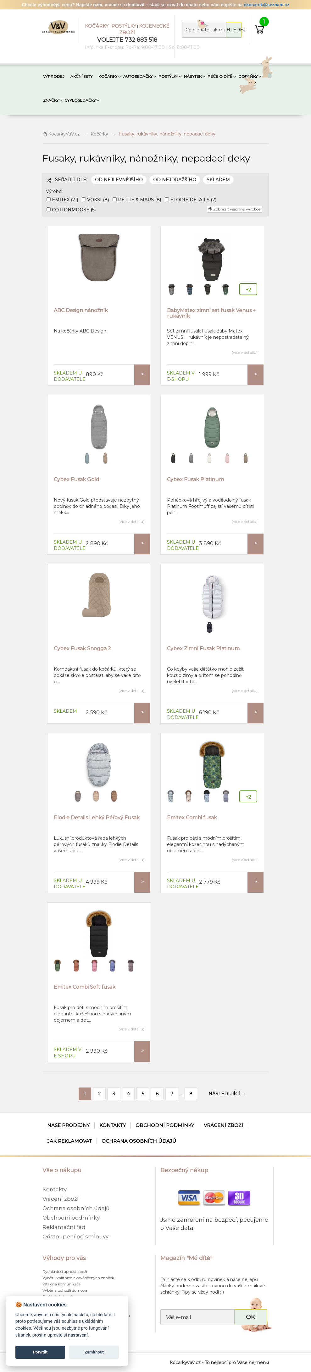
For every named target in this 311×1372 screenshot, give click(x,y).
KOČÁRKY (96, 26)
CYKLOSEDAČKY (80, 100)
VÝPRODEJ (53, 76)
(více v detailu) (245, 352)
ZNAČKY (50, 100)
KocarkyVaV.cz (61, 134)
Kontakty (112, 1125)
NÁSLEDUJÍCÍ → (227, 1094)
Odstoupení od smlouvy (75, 1236)
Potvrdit (40, 1352)
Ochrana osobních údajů (139, 1141)
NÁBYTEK (193, 76)
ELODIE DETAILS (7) (193, 200)
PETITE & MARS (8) (139, 200)
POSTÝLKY (123, 26)
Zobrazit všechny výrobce (234, 209)
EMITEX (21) (65, 200)
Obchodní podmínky (165, 1125)
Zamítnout (94, 1352)
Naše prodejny (68, 1125)
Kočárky (99, 134)
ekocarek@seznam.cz (266, 4)
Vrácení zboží (223, 1125)
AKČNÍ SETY (81, 76)
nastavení (78, 1335)
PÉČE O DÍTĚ (220, 76)
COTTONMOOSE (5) (74, 210)
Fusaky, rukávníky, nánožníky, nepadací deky (167, 134)
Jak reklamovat (69, 1141)
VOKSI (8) (98, 200)
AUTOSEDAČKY (138, 76)
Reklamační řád (64, 1227)
